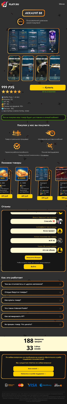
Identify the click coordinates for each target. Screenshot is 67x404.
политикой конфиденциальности (39, 399)
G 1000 (23, 184)
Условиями (45, 156)
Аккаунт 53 (43, 184)
